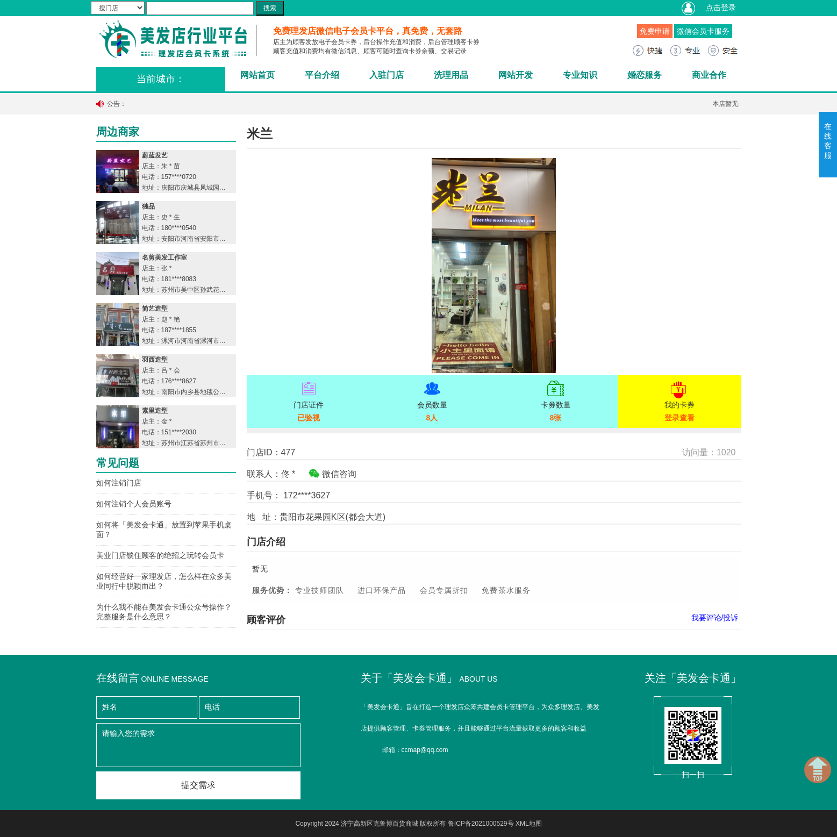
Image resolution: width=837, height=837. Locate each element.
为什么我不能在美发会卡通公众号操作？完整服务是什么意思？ (164, 612)
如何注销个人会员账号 (133, 503)
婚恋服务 (644, 75)
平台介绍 (322, 75)
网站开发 (515, 75)
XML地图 (529, 823)
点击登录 (721, 7)
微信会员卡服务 (703, 31)
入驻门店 (386, 75)
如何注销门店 (118, 482)
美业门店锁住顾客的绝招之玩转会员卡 (160, 555)
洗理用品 (451, 75)
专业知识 (580, 75)
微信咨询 (332, 473)
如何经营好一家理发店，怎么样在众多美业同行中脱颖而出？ (164, 581)
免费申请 (655, 31)
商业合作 (709, 75)
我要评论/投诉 (715, 617)
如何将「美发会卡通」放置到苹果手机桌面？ (164, 529)
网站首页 (257, 75)
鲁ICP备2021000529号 (481, 823)
